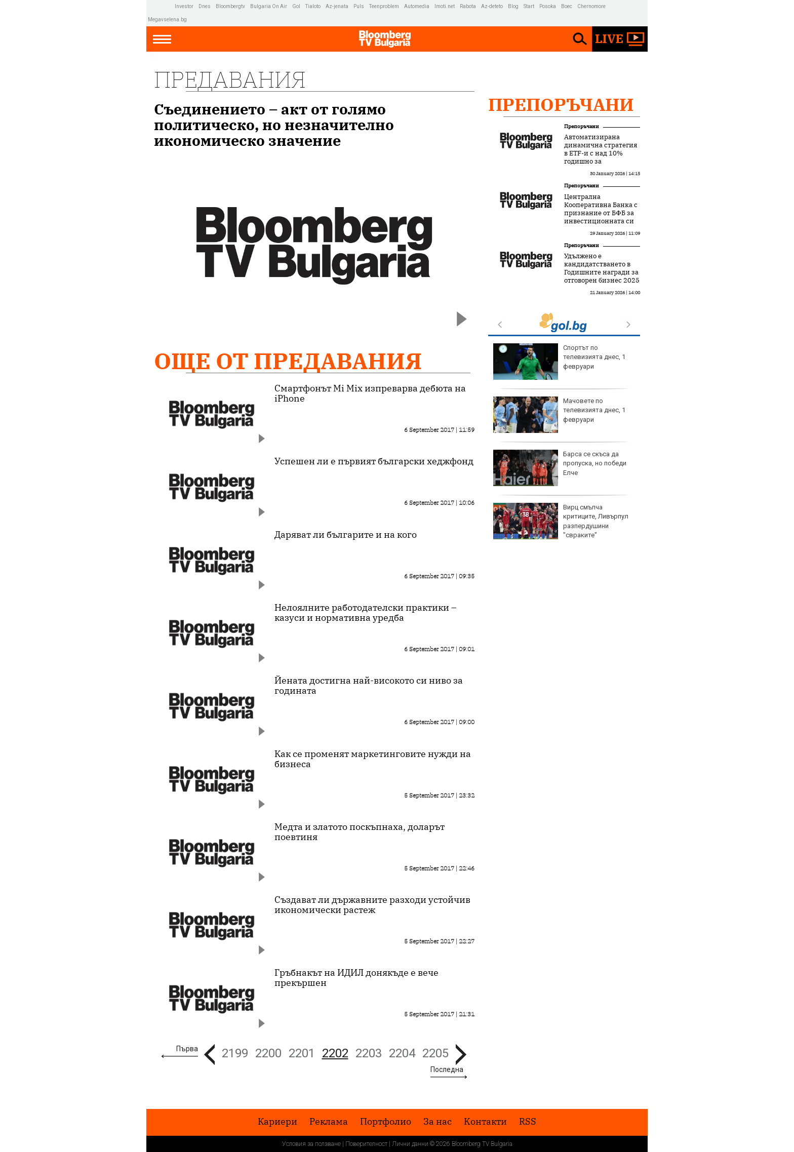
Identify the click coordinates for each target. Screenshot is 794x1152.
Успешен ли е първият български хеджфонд (373, 461)
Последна (446, 1069)
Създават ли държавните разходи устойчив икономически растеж (372, 905)
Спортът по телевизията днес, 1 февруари (559, 361)
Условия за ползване (311, 1143)
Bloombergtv (230, 6)
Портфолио (385, 1121)
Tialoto (313, 6)
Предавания (230, 79)
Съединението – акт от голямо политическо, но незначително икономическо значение (274, 124)
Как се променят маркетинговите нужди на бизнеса (372, 759)
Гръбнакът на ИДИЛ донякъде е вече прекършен (356, 978)
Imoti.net (444, 6)
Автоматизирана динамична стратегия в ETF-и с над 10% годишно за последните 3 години (600, 153)
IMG (161, 6)
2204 (402, 1053)
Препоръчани (561, 104)
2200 (268, 1053)
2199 (235, 1053)
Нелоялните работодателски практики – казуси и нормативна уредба (365, 613)
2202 (335, 1053)
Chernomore (591, 6)
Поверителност (366, 1143)
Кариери (277, 1121)
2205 (435, 1053)
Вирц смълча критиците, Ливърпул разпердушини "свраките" (560, 521)
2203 (368, 1053)
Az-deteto (492, 6)
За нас (437, 1121)
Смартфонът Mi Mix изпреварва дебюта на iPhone (370, 393)
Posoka (547, 6)
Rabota (468, 6)
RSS (527, 1121)
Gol (296, 6)
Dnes (204, 6)
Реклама (328, 1121)
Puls (358, 6)
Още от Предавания (288, 360)
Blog (513, 6)
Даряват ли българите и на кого (345, 535)
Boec (566, 6)
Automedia (416, 6)
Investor (184, 6)
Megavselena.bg (167, 19)
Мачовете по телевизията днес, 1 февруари (559, 414)
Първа (187, 1049)
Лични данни (410, 1143)
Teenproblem (384, 6)
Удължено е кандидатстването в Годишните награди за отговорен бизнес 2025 (602, 268)
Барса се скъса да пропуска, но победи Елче (559, 468)
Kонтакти (485, 1121)
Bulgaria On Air (268, 6)
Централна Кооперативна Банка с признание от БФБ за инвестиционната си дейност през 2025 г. (601, 213)
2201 (302, 1053)
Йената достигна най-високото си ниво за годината (368, 686)
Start (529, 6)
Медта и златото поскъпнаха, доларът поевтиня (359, 832)
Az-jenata (337, 6)
